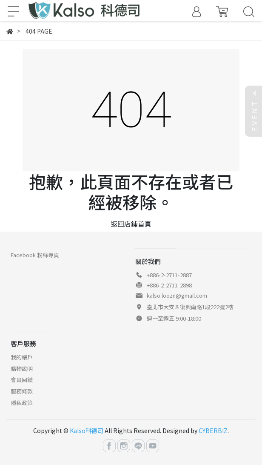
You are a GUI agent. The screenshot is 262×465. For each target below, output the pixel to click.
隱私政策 (22, 403)
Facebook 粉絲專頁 (35, 255)
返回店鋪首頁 (131, 223)
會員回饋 (22, 380)
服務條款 (22, 391)
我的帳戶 (22, 357)
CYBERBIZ (213, 430)
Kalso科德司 (86, 430)
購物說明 (22, 369)
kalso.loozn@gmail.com (177, 295)
